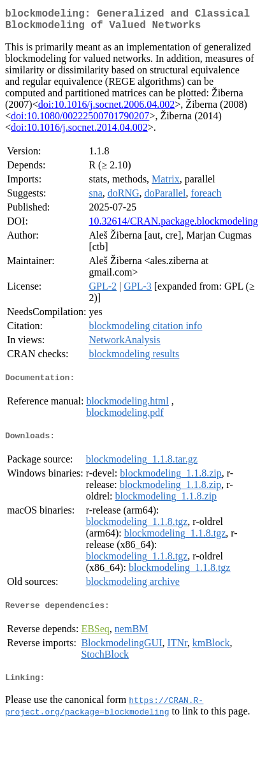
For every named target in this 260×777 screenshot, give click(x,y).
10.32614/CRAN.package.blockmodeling (173, 226)
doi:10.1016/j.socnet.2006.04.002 (106, 109)
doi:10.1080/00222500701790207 (80, 120)
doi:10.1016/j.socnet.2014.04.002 (79, 132)
